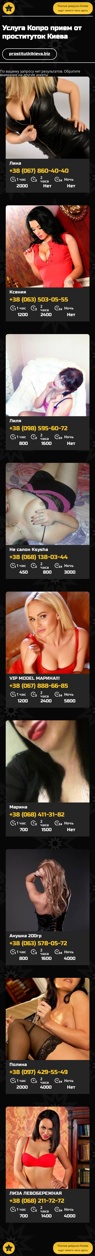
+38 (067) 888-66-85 (38, 686)
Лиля (15, 421)
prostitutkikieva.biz (29, 53)
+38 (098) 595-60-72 (38, 428)
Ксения (17, 292)
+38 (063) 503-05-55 (38, 300)
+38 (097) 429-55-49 (38, 1072)
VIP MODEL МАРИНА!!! (34, 678)
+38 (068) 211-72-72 (36, 1201)
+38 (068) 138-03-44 (38, 557)
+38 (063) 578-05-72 (38, 943)
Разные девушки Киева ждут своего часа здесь (73, 8)
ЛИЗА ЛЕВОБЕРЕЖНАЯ (35, 1193)
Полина (18, 1064)
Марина (18, 807)
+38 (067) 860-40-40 (39, 171)
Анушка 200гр (25, 936)
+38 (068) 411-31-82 (36, 815)
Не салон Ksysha (28, 549)
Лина (15, 163)
